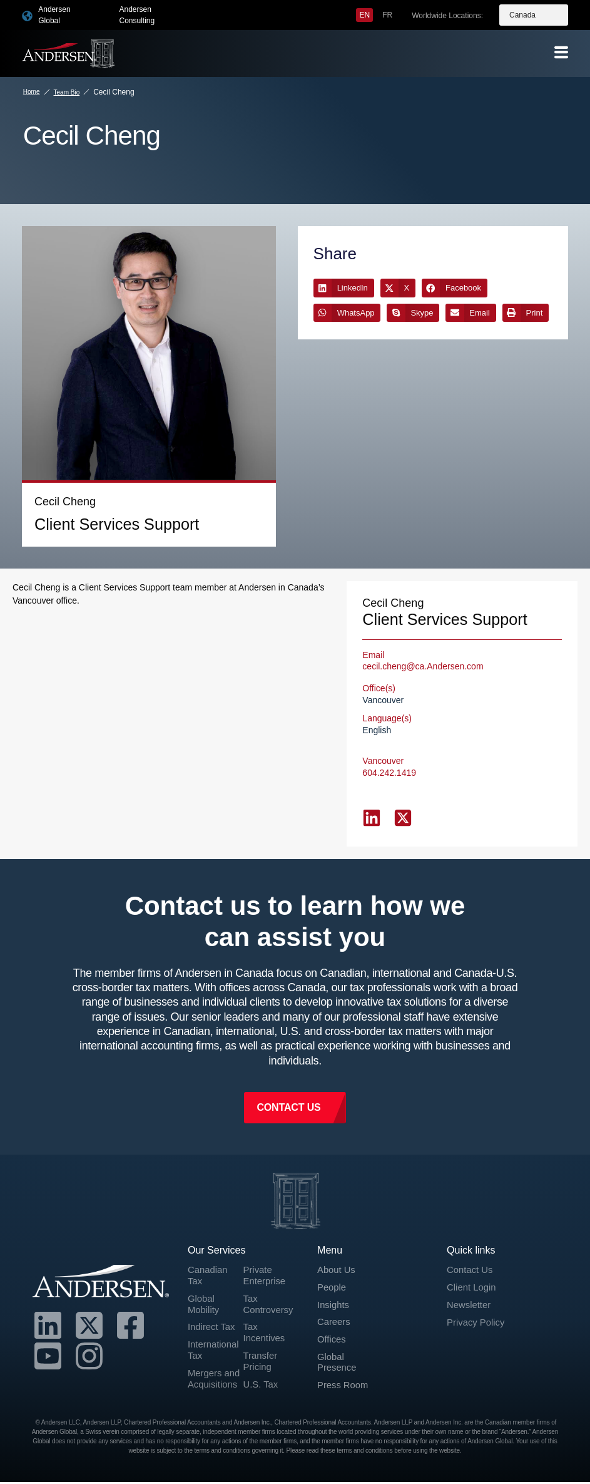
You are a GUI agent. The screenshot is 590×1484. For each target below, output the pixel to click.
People (332, 1272)
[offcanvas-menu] (561, 53)
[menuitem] (364, 15)
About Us (338, 1254)
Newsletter (470, 1291)
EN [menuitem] (364, 15)
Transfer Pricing (261, 1350)
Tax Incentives (265, 1320)
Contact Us (471, 1254)
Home (31, 91)
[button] (343, 288)
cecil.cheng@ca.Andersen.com (422, 649)
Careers (335, 1309)
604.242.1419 (389, 756)
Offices (332, 1327)
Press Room (344, 1376)
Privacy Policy (478, 1309)
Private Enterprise (266, 1260)
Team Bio (67, 92)
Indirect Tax (213, 1314)
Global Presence (338, 1351)
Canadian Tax (209, 1260)
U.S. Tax (262, 1375)
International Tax (215, 1338)
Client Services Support (80, 520)
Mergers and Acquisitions (214, 1375)
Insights (334, 1291)
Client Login (473, 1272)
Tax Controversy (270, 1290)
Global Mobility (204, 1290)
